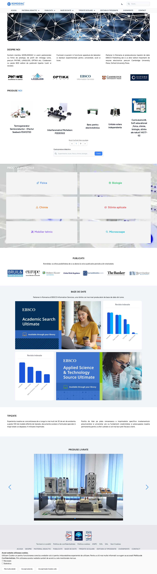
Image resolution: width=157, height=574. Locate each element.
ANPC (94, 544)
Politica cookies (83, 544)
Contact (142, 10)
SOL (101, 544)
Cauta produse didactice (62, 149)
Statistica (7, 563)
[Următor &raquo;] (85, 144)
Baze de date (66, 10)
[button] (9, 487)
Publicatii (50, 10)
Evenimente (128, 10)
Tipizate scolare (87, 10)
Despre (28, 549)
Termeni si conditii (43, 544)
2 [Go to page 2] (80, 144)
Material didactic (30, 10)
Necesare (7, 561)
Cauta (98, 153)
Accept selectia (26, 569)
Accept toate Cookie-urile (47, 569)
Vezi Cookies (115, 544)
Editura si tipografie (109, 10)
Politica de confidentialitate (64, 544)
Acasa (13, 10)
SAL (106, 544)
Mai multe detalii (9, 569)
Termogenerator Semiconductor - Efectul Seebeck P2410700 (22, 129)
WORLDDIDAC (28, 55)
